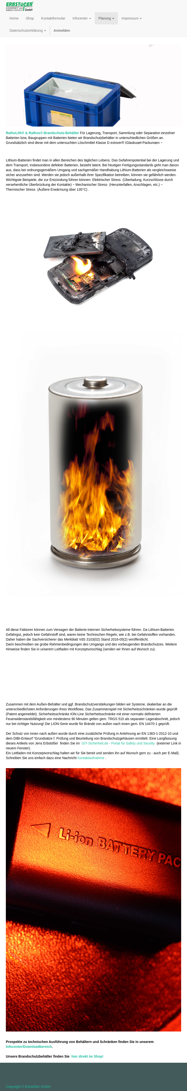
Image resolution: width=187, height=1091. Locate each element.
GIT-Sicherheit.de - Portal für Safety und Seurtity (118, 743)
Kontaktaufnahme (90, 758)
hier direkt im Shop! (87, 1056)
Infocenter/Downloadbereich (29, 1047)
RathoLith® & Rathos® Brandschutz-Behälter (42, 133)
